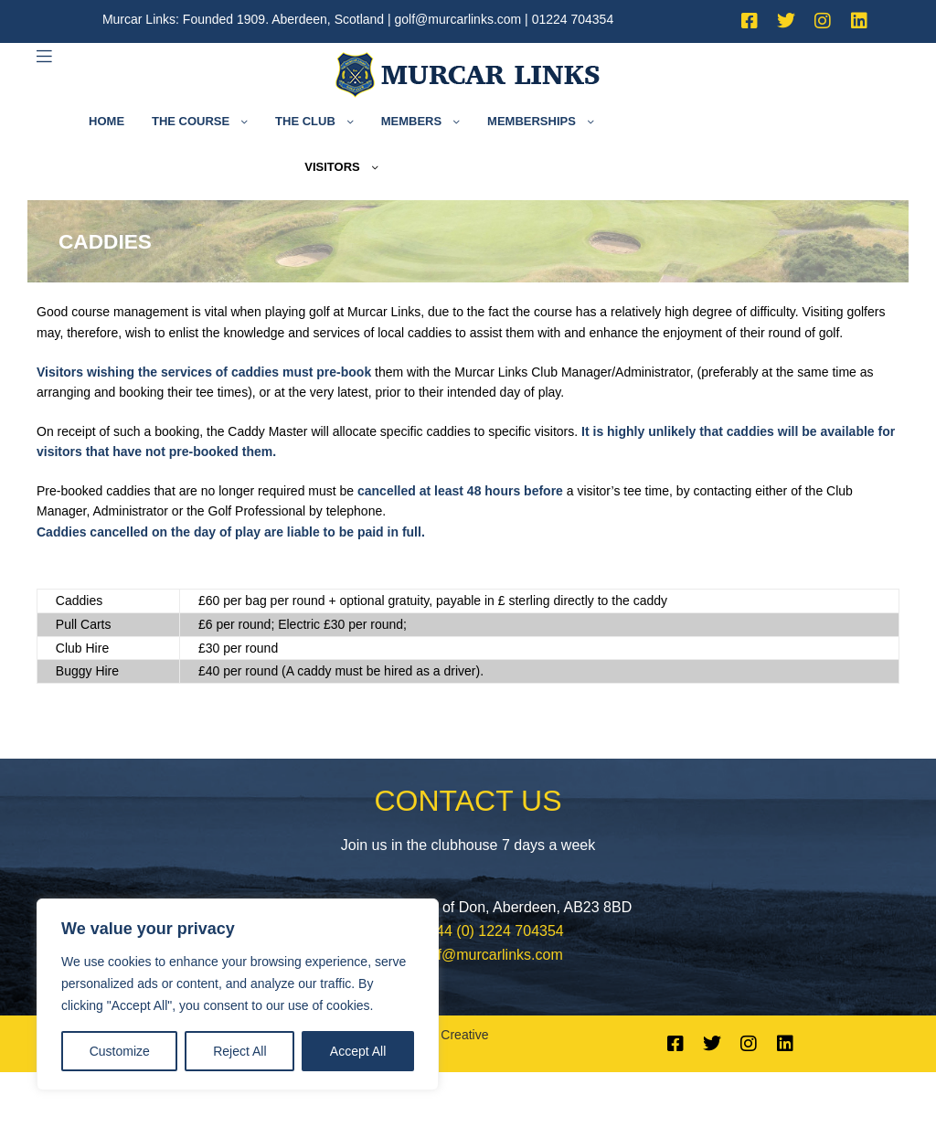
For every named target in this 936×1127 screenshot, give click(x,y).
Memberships (531, 121)
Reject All (239, 1051)
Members (411, 121)
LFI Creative (453, 1034)
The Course (190, 121)
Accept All (358, 1051)
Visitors (331, 167)
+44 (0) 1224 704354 (496, 931)
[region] (238, 994)
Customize (120, 1051)
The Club (305, 121)
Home (106, 121)
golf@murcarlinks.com (458, 19)
